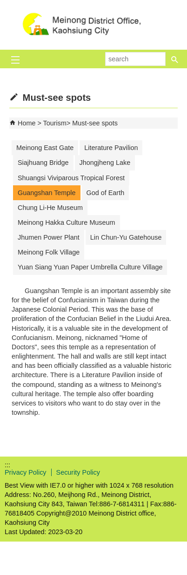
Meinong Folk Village (49, 252)
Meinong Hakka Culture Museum (66, 222)
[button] (174, 56)
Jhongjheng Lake (105, 162)
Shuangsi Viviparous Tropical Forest (71, 178)
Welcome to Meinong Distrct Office (93, 24)
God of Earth (106, 192)
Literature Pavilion (111, 147)
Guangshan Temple (47, 192)
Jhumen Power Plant (49, 237)
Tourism (55, 123)
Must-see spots (95, 123)
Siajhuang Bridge (43, 162)
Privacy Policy (26, 472)
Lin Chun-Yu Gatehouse (126, 237)
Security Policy (78, 472)
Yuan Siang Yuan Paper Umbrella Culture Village (90, 267)
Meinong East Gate (44, 147)
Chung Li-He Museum (50, 207)
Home (26, 123)
